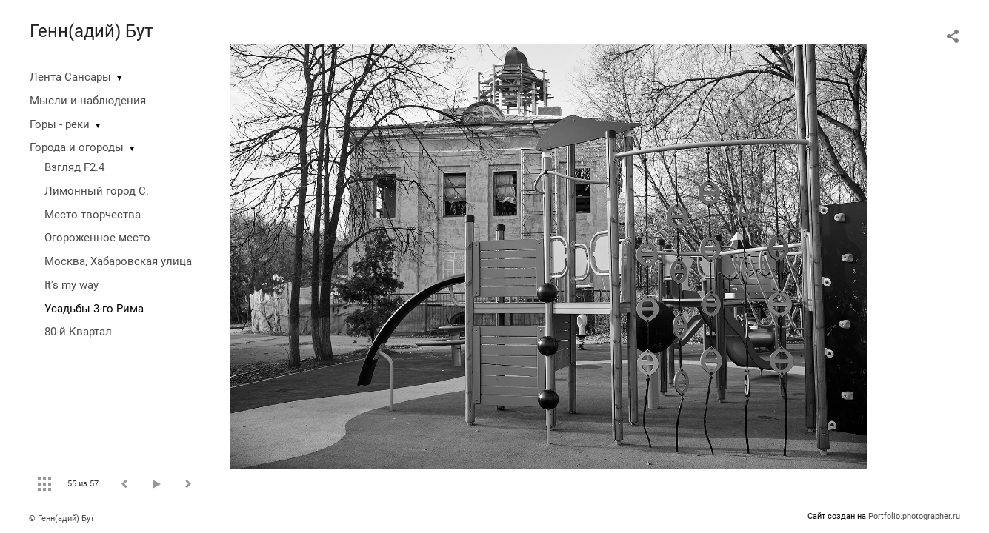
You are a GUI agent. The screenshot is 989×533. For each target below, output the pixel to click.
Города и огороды (77, 147)
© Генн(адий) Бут (61, 518)
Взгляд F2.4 (74, 167)
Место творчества (92, 214)
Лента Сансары (70, 77)
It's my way (71, 285)
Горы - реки (60, 124)
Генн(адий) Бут (91, 31)
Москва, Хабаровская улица (118, 261)
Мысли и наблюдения (88, 100)
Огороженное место (97, 237)
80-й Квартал (78, 331)
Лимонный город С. (96, 191)
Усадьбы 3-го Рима (94, 308)
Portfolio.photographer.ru (914, 516)
